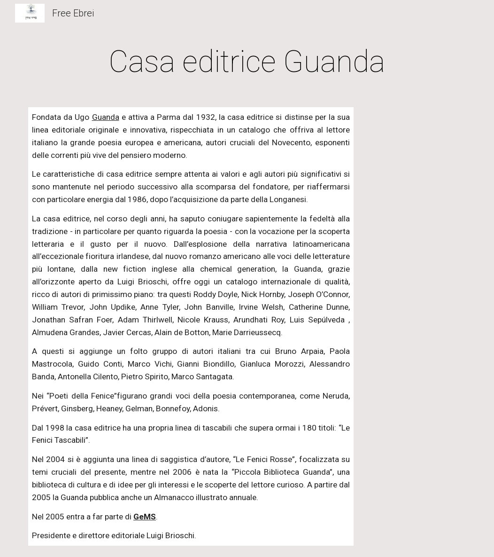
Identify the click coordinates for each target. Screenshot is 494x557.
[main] (247, 62)
